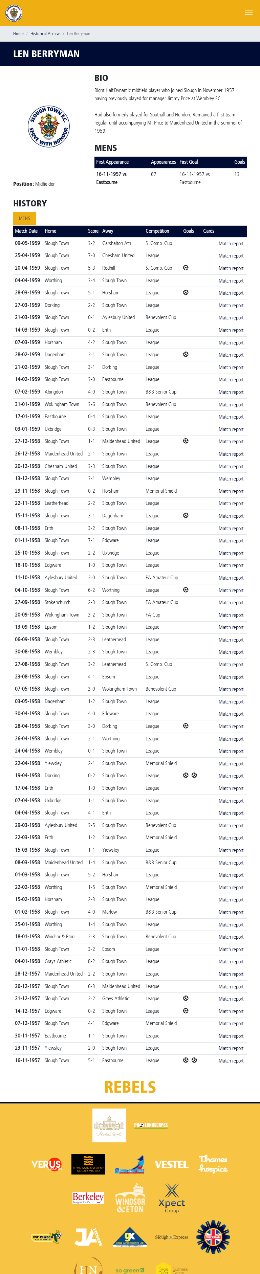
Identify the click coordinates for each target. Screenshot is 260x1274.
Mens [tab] (24, 218)
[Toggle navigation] (249, 11)
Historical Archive (45, 34)
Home (18, 34)
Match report (231, 243)
